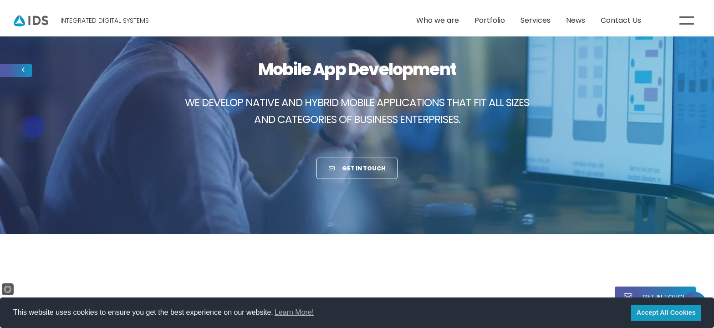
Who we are (437, 20)
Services (535, 20)
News (575, 20)
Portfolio (489, 20)
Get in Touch (357, 168)
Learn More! (294, 312)
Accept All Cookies (666, 312)
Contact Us (621, 20)
